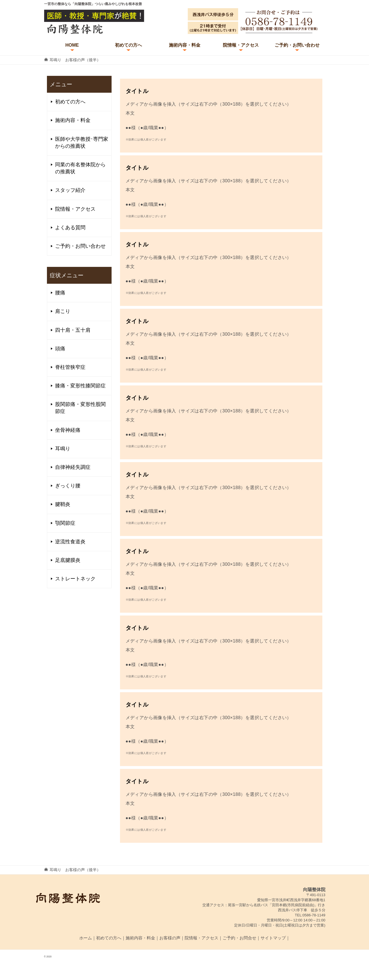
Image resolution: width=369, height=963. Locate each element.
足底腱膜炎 (67, 560)
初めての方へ (128, 45)
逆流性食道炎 (70, 541)
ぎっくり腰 (67, 486)
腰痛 (60, 293)
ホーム (85, 937)
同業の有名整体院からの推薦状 (80, 168)
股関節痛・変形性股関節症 (80, 407)
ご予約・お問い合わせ (297, 45)
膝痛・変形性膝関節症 (80, 386)
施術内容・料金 (184, 45)
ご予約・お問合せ (239, 937)
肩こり (62, 311)
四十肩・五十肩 (72, 330)
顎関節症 (65, 523)
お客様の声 (169, 937)
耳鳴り (62, 448)
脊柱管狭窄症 (70, 367)
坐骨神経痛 (67, 430)
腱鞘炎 (62, 504)
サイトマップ (273, 937)
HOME (72, 45)
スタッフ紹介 (70, 190)
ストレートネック (75, 579)
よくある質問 (70, 227)
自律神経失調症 (72, 467)
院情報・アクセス (241, 45)
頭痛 (60, 348)
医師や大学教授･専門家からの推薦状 (81, 142)
